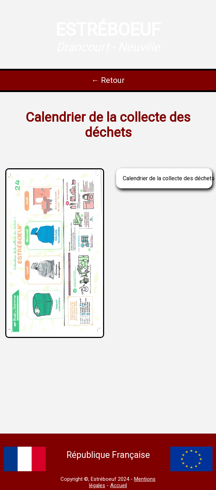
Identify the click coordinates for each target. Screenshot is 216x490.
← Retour (108, 80)
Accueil (118, 485)
